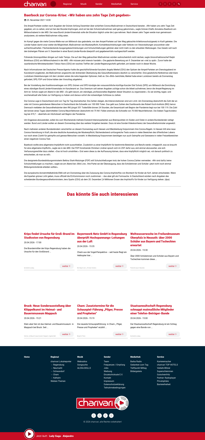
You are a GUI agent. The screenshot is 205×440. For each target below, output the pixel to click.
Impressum (109, 381)
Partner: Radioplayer (166, 378)
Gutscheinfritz (163, 374)
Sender (107, 357)
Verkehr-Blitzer (163, 368)
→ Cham (55, 374)
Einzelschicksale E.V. (113, 374)
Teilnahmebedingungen (115, 387)
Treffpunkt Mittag (138, 368)
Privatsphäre (163, 381)
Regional (55, 357)
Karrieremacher (164, 361)
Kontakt (107, 378)
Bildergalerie (136, 371)
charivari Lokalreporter (61, 361)
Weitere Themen (58, 381)
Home (27, 357)
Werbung (108, 371)
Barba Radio (136, 361)
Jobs (106, 368)
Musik (80, 357)
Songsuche (82, 365)
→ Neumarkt (56, 368)
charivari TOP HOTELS (167, 365)
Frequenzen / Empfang (114, 365)
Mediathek (135, 357)
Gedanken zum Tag (139, 365)
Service (160, 357)
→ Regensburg (57, 365)
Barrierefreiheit (163, 384)
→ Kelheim (56, 378)
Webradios (82, 361)
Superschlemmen (165, 371)
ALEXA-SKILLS (84, 368)
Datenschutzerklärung (114, 384)
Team (106, 361)
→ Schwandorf (57, 371)
